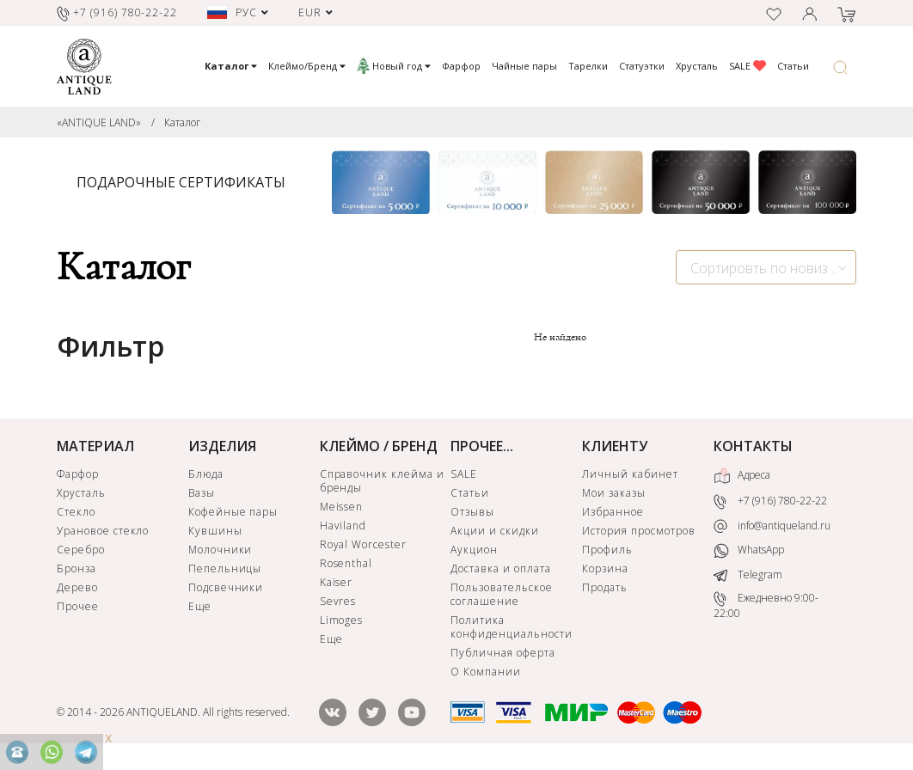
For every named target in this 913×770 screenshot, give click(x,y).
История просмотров (638, 530)
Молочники (220, 549)
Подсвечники (226, 587)
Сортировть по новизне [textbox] (766, 268)
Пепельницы (225, 568)
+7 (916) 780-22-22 (770, 501)
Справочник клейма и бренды (382, 481)
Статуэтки (642, 65)
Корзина (605, 568)
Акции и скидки (494, 530)
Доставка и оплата (500, 568)
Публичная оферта (502, 652)
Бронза (76, 568)
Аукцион (474, 549)
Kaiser (336, 582)
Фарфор (461, 65)
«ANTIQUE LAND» (99, 122)
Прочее (78, 606)
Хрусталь (697, 65)
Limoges (342, 620)
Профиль (607, 549)
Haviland (343, 525)
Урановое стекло (103, 530)
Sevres (338, 601)
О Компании (485, 671)
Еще (199, 606)
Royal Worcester (363, 544)
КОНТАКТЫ (753, 446)
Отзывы (472, 511)
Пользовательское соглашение (501, 594)
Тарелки (588, 65)
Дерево (77, 587)
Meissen (342, 506)
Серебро (81, 549)
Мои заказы (614, 493)
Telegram (748, 574)
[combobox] (766, 267)
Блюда (206, 474)
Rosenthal (346, 563)
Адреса (742, 476)
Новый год (394, 66)
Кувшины (215, 530)
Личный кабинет (629, 474)
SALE (747, 65)
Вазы (201, 493)
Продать (605, 587)
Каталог (182, 122)
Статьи (793, 65)
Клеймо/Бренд (307, 65)
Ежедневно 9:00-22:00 (766, 606)
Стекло (76, 511)
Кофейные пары (233, 511)
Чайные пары (524, 65)
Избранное (613, 511)
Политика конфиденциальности (511, 627)
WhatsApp (749, 551)
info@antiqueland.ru (772, 526)
